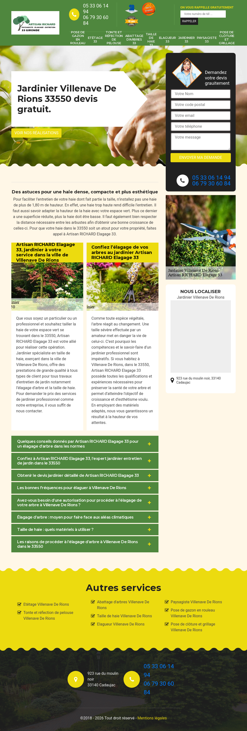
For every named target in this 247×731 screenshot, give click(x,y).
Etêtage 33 (95, 39)
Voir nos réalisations (36, 133)
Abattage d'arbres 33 (134, 39)
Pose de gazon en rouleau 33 (77, 40)
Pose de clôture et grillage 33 (226, 40)
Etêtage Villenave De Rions (46, 604)
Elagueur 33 (167, 39)
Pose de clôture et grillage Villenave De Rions (193, 627)
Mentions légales (152, 718)
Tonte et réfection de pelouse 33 (114, 40)
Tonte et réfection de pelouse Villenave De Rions (48, 615)
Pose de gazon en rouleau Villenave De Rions (193, 613)
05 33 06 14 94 (95, 8)
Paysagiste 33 (206, 39)
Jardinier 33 (186, 39)
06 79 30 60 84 (95, 20)
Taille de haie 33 (151, 40)
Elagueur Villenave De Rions (120, 624)
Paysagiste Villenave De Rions (196, 602)
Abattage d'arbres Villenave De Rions (123, 605)
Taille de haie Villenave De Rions (124, 616)
